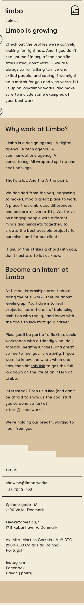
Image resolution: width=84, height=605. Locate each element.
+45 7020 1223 (19, 489)
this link (38, 365)
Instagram (15, 562)
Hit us (11, 469)
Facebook (15, 567)
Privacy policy (19, 572)
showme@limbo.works (26, 482)
